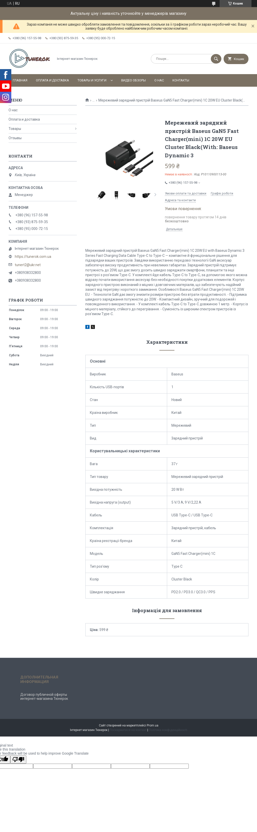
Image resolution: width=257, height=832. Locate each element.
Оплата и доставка (52, 80)
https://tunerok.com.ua (33, 257)
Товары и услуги (92, 80)
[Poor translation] (18, 759)
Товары (15, 129)
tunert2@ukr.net (28, 265)
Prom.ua (152, 725)
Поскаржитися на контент (128, 730)
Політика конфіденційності (168, 730)
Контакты (180, 80)
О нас (159, 80)
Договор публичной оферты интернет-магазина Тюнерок (44, 697)
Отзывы (15, 138)
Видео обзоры (133, 80)
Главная (20, 80)
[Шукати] (216, 59)
